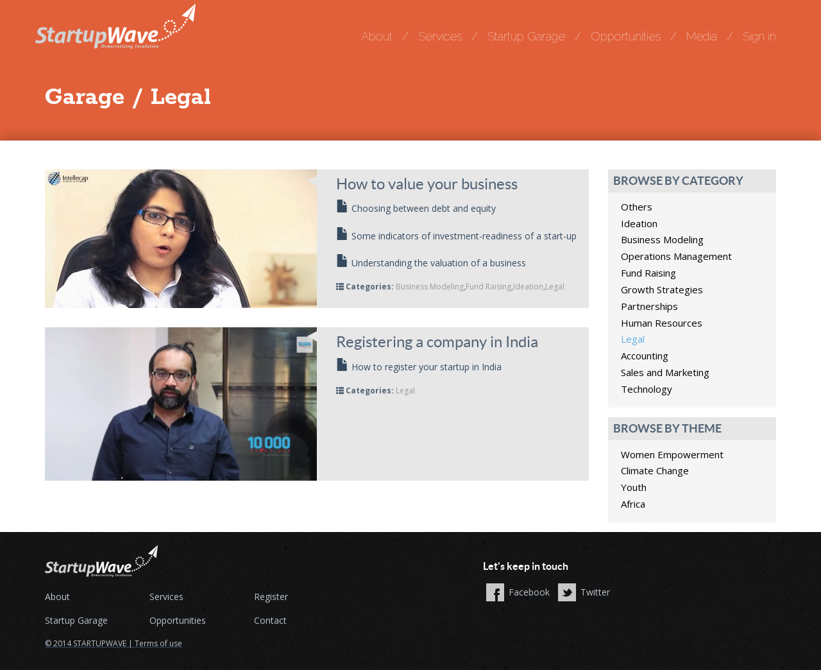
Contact (270, 620)
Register (271, 596)
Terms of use (158, 643)
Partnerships (649, 306)
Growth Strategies (662, 289)
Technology (646, 388)
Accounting (644, 355)
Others (636, 206)
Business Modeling (430, 286)
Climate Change (655, 470)
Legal (554, 286)
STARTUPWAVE (99, 643)
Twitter (595, 592)
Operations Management (676, 256)
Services (440, 36)
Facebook (529, 592)
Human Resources (661, 322)
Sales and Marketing (665, 372)
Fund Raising (488, 286)
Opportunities (626, 36)
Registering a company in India (437, 341)
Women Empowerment (672, 454)
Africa (633, 503)
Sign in (759, 36)
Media (701, 36)
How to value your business (427, 184)
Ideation (528, 286)
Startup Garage (526, 36)
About (377, 36)
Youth (634, 487)
